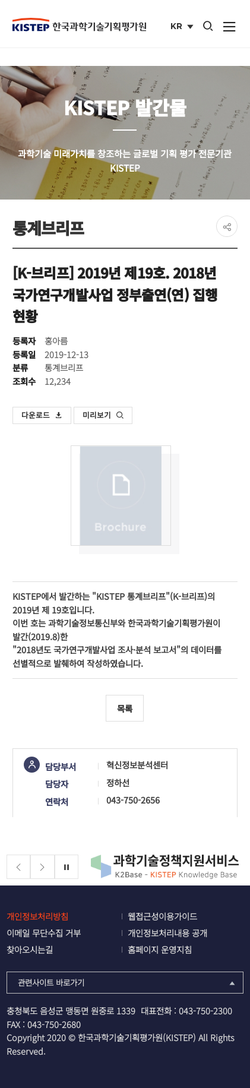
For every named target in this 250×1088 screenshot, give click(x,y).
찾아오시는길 (30, 949)
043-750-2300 (205, 1010)
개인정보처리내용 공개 (167, 933)
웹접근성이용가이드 (162, 916)
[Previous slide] (19, 867)
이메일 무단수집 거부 (44, 933)
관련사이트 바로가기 (128, 982)
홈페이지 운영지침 (160, 949)
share (227, 226)
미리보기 (103, 414)
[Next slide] (42, 867)
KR (183, 27)
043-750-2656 (133, 799)
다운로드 (42, 414)
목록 (124, 708)
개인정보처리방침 (37, 916)
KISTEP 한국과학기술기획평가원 (79, 24)
